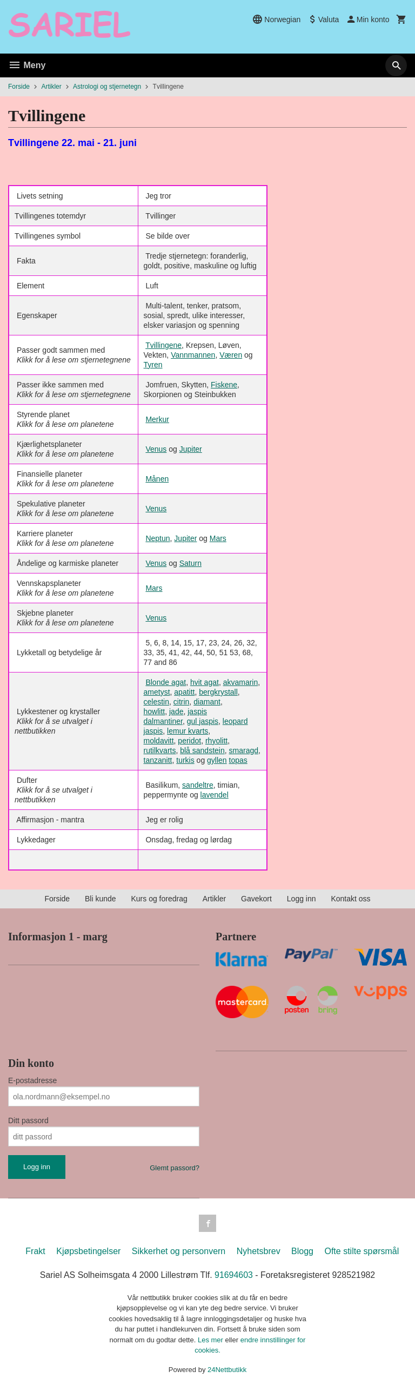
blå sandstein (202, 750)
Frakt (35, 1251)
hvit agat (204, 682)
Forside (19, 86)
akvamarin (240, 682)
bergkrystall (218, 692)
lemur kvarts (187, 731)
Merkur (157, 419)
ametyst (157, 692)
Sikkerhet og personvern (178, 1251)
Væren (230, 355)
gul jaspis (202, 721)
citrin (181, 701)
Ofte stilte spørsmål (361, 1251)
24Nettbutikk (227, 1370)
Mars (218, 538)
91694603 (234, 1275)
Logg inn (301, 898)
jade (176, 711)
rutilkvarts (160, 750)
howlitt (154, 711)
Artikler (214, 898)
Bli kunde (100, 898)
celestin (156, 701)
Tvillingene (163, 345)
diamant (206, 701)
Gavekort (256, 898)
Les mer (211, 1340)
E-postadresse (32, 1080)
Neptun (157, 538)
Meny (26, 65)
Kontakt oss (350, 898)
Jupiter (190, 449)
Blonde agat (165, 682)
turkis (185, 760)
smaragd (243, 750)
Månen (157, 478)
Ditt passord (28, 1120)
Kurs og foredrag (159, 898)
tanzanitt (158, 760)
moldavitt (159, 740)
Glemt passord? (174, 1168)
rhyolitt (216, 740)
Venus (155, 449)
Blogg (302, 1251)
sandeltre (197, 785)
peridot (189, 740)
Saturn (190, 563)
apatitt (184, 692)
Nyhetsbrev (258, 1251)
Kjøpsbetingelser (88, 1251)
